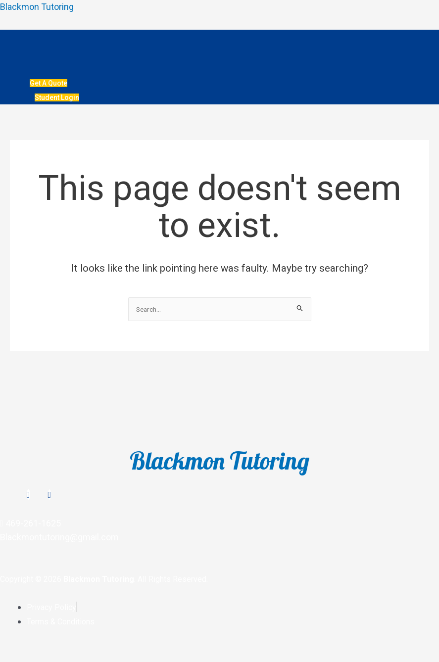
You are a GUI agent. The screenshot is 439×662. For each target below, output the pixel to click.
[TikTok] (49, 494)
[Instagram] (28, 494)
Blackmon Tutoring (37, 6)
